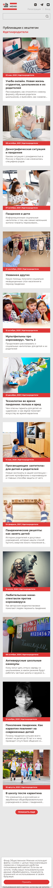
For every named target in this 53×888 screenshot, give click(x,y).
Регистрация (34, 9)
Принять (26, 882)
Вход (47, 9)
